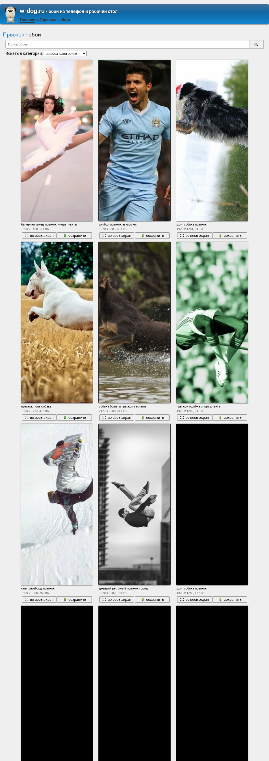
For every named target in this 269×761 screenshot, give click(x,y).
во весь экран (39, 235)
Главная (27, 19)
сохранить (74, 235)
